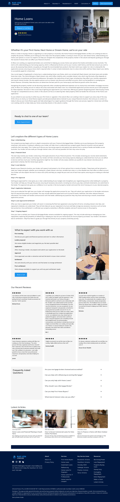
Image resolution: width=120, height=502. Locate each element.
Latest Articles (98, 482)
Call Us (95, 3)
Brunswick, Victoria (83, 459)
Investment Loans (66, 465)
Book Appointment (106, 3)
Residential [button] (67, 3)
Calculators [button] (85, 3)
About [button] (46, 3)
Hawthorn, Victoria (83, 462)
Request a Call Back (24, 28)
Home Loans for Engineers (66, 471)
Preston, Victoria (82, 470)
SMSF (76, 3)
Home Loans (65, 462)
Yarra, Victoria (82, 473)
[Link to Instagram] (17, 462)
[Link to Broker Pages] (23, 462)
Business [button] (55, 3)
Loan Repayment (99, 462)
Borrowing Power (99, 459)
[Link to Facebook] (13, 462)
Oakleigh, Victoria (83, 467)
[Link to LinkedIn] (20, 462)
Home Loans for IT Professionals (67, 476)
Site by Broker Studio (18, 497)
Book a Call (21, 275)
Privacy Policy (49, 462)
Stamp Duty (98, 469)
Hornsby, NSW (82, 465)
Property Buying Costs (99, 466)
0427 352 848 (16, 470)
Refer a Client (98, 479)
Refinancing (65, 467)
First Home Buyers (67, 459)
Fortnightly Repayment (97, 473)
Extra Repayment (99, 477)
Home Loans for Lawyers (66, 480)
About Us (48, 459)
